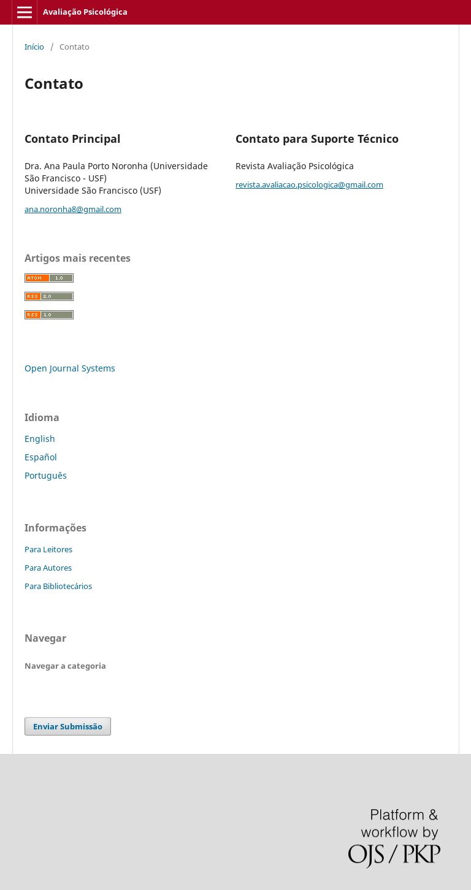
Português (46, 475)
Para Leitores (48, 549)
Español (41, 457)
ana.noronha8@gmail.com (73, 209)
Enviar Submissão (67, 726)
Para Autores (48, 567)
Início (34, 46)
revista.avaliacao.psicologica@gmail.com (309, 184)
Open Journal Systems (70, 368)
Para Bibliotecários (58, 585)
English (40, 438)
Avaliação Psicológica (85, 11)
